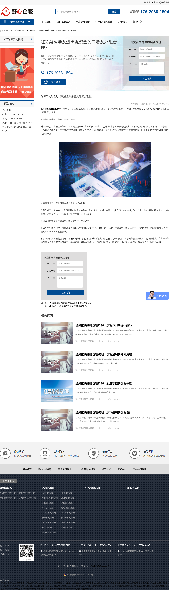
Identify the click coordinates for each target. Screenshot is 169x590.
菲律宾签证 (26, 589)
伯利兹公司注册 (49, 532)
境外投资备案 (63, 21)
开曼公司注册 (67, 493)
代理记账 (50, 586)
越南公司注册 (67, 527)
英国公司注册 (67, 503)
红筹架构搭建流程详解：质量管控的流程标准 (103, 383)
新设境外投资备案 (8, 493)
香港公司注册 (87, 583)
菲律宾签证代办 (13, 589)
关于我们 (122, 21)
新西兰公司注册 (68, 523)
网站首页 (46, 21)
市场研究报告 (110, 583)
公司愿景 (4, 550)
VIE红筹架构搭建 (104, 21)
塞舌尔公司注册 (49, 523)
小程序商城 (76, 583)
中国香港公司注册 (50, 498)
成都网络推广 (159, 586)
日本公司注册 (48, 493)
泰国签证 (29, 583)
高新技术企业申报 (145, 586)
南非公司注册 (48, 518)
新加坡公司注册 (68, 498)
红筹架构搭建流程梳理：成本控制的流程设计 (103, 412)
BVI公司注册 (48, 508)
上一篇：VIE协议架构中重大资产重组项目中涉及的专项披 (66, 303)
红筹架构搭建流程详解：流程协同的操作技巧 (103, 325)
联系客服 (165, 2)
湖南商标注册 (48, 583)
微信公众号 (151, 2)
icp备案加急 (99, 583)
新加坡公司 (73, 586)
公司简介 (4, 546)
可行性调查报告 (61, 586)
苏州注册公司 (123, 583)
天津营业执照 (97, 586)
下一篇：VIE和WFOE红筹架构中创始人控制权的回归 (64, 306)
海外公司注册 (18, 583)
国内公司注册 (139, 469)
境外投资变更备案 (8, 498)
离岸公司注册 (83, 21)
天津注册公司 (118, 586)
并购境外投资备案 (27, 493)
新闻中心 (137, 21)
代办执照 (66, 583)
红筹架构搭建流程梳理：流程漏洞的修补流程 (103, 354)
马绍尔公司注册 (68, 513)
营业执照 (108, 586)
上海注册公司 (130, 586)
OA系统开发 (134, 583)
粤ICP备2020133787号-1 (100, 566)
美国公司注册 (48, 503)
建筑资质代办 (37, 589)
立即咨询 (55, 82)
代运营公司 (19, 586)
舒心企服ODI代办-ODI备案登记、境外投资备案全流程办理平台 (37, 30)
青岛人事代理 (147, 583)
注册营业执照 (62, 589)
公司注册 (41, 586)
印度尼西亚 (47, 527)
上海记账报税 (31, 586)
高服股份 (58, 583)
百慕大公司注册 (49, 513)
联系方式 (4, 554)
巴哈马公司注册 (68, 508)
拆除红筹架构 (53, 109)
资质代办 (37, 583)
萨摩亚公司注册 (68, 518)
